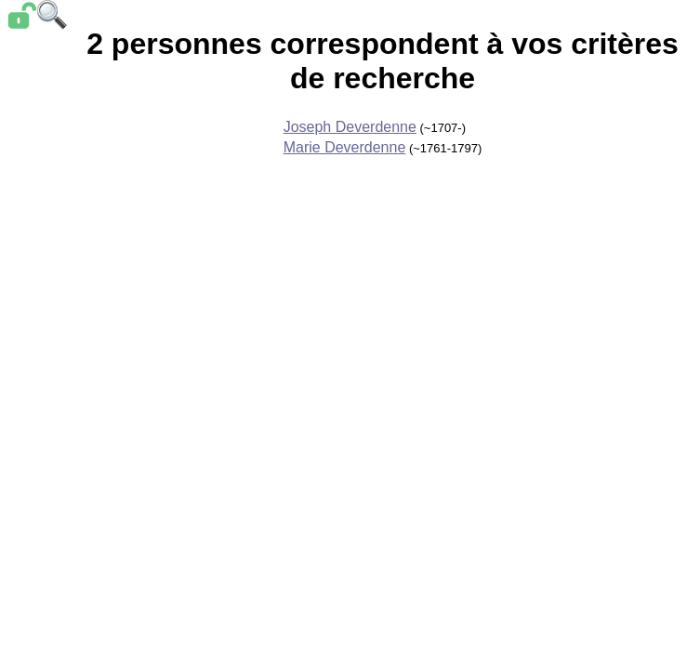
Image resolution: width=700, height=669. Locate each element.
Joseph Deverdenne (350, 127)
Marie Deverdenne (345, 147)
